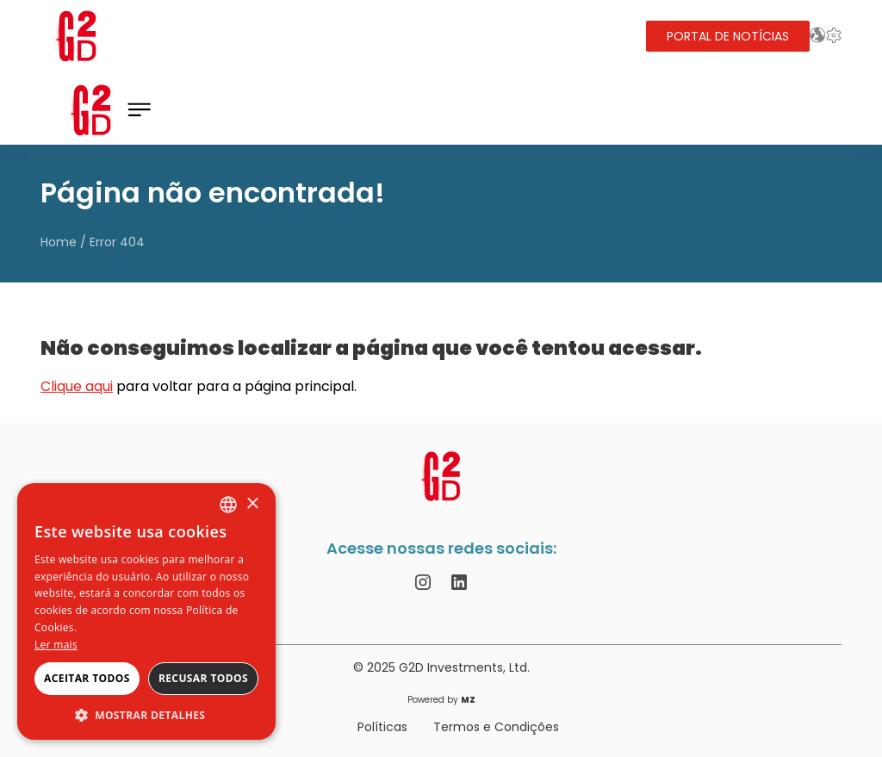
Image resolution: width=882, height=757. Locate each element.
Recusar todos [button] (203, 678)
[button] (146, 714)
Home (58, 242)
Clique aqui (76, 386)
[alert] (146, 611)
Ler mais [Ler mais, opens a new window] (56, 644)
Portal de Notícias (728, 36)
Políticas (382, 726)
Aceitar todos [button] (87, 678)
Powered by (441, 700)
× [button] (251, 504)
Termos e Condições (496, 726)
